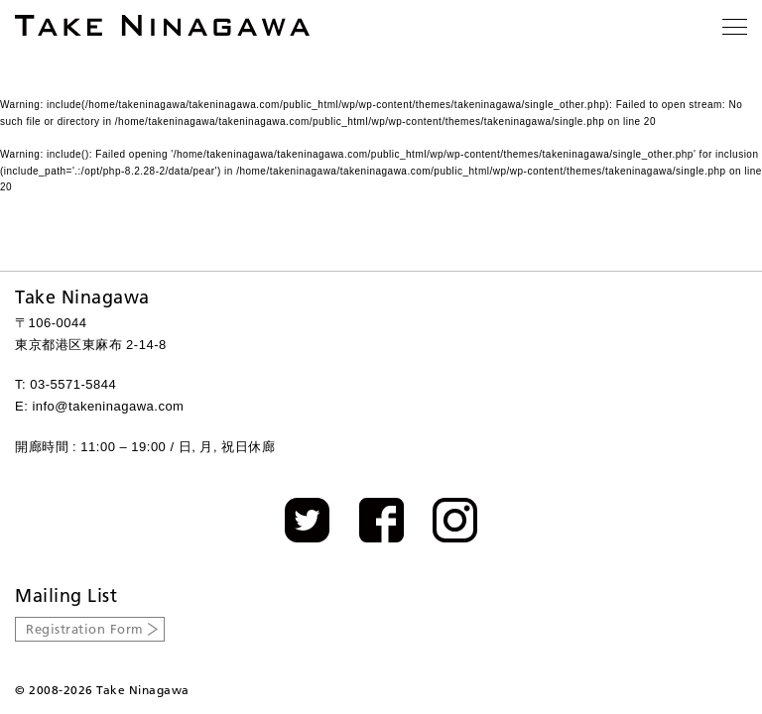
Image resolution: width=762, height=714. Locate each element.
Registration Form (85, 629)
